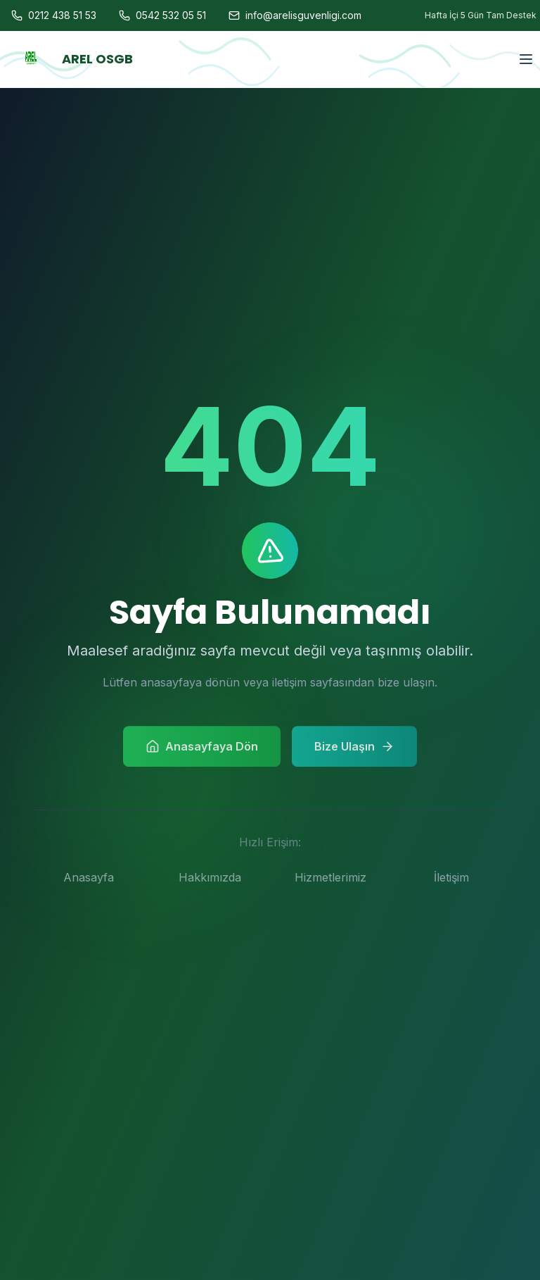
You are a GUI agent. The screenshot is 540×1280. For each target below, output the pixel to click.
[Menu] (526, 22)
